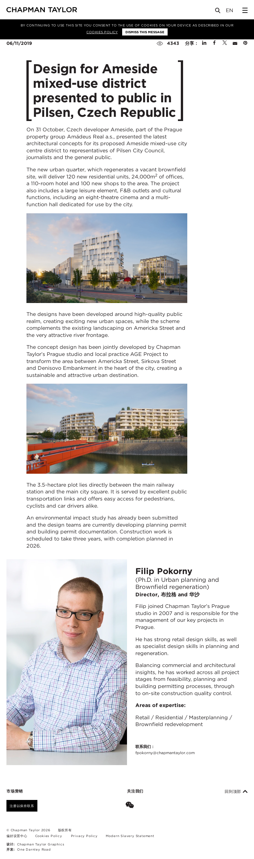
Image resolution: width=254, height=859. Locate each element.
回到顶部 (236, 791)
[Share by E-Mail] (235, 43)
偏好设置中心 (16, 836)
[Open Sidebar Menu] (245, 10)
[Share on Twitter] (224, 43)
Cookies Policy (102, 32)
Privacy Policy (84, 836)
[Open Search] (218, 12)
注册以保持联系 (22, 806)
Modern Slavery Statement (130, 836)
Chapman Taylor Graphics (40, 844)
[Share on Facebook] (214, 43)
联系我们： (165, 750)
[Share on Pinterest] (245, 43)
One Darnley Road (34, 849)
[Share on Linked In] (204, 43)
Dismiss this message (144, 32)
